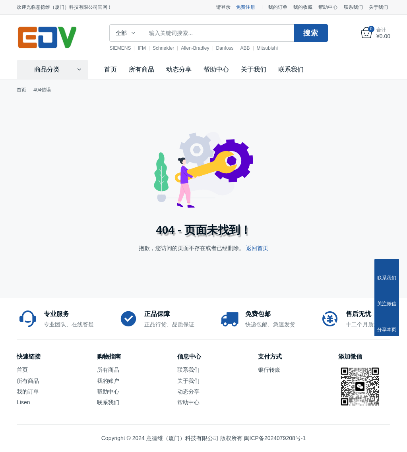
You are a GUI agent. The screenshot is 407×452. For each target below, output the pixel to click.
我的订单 (277, 7)
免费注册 (245, 7)
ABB (245, 48)
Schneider (164, 48)
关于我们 (378, 7)
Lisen (23, 402)
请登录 (223, 7)
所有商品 (141, 69)
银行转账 (269, 370)
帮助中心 (327, 7)
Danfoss (225, 48)
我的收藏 (302, 7)
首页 (110, 69)
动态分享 (179, 69)
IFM (142, 48)
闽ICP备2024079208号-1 (275, 438)
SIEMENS (121, 48)
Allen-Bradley (196, 48)
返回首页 (257, 248)
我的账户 (108, 381)
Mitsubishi (267, 48)
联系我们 (353, 7)
